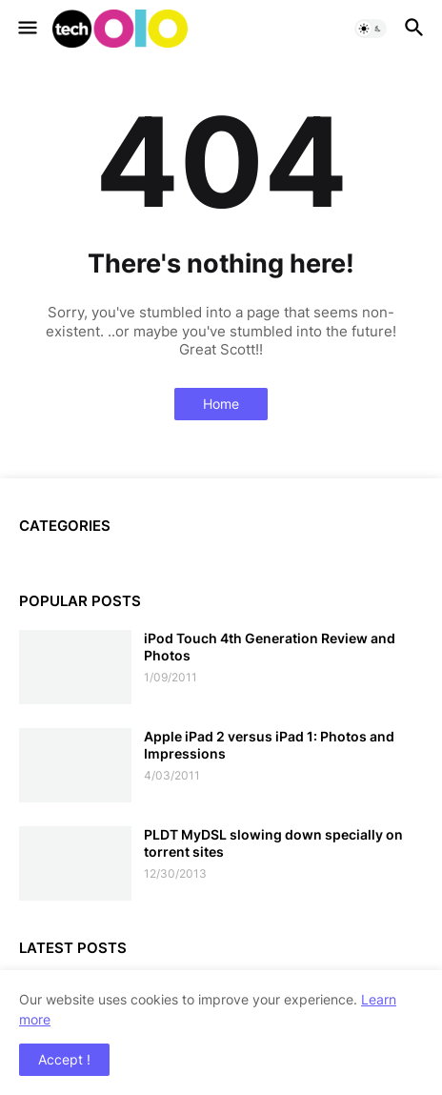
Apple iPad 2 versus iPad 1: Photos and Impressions (269, 744)
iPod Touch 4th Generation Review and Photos (269, 646)
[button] (26, 28)
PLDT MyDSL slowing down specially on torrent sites (273, 843)
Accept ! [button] (64, 1059)
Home (221, 403)
